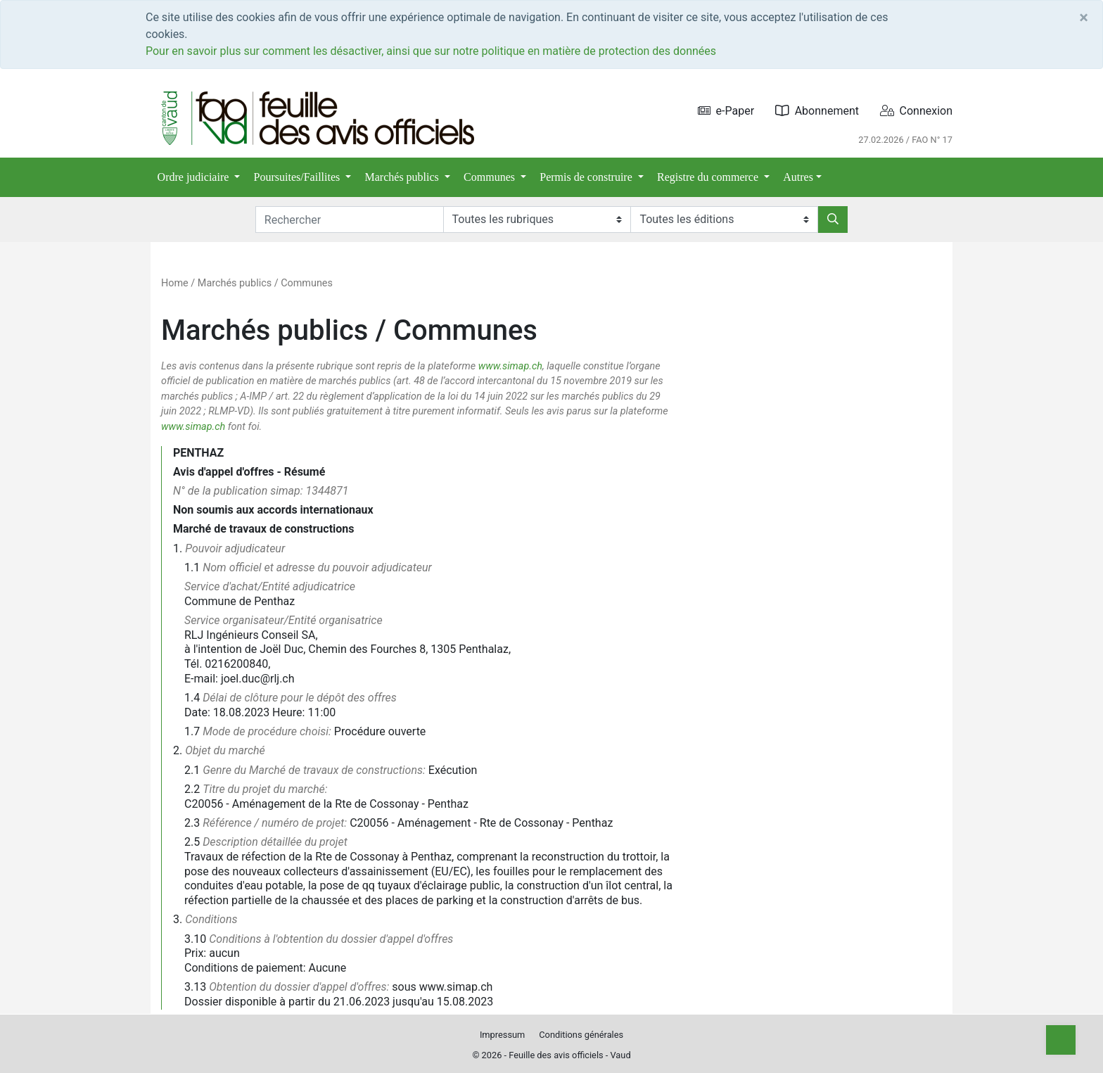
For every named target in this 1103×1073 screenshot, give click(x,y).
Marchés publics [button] (403, 177)
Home (175, 283)
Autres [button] (798, 177)
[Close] (1083, 17)
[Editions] (724, 219)
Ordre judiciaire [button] (195, 177)
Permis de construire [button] (587, 177)
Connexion (916, 111)
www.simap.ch (510, 366)
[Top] (1061, 1040)
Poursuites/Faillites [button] (298, 177)
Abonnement (817, 111)
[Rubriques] (537, 219)
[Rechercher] (833, 219)
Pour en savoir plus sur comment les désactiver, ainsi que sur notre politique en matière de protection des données (431, 51)
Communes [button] (491, 177)
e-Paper (726, 111)
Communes (307, 283)
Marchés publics (235, 283)
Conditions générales (581, 1034)
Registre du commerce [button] (709, 177)
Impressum (502, 1034)
